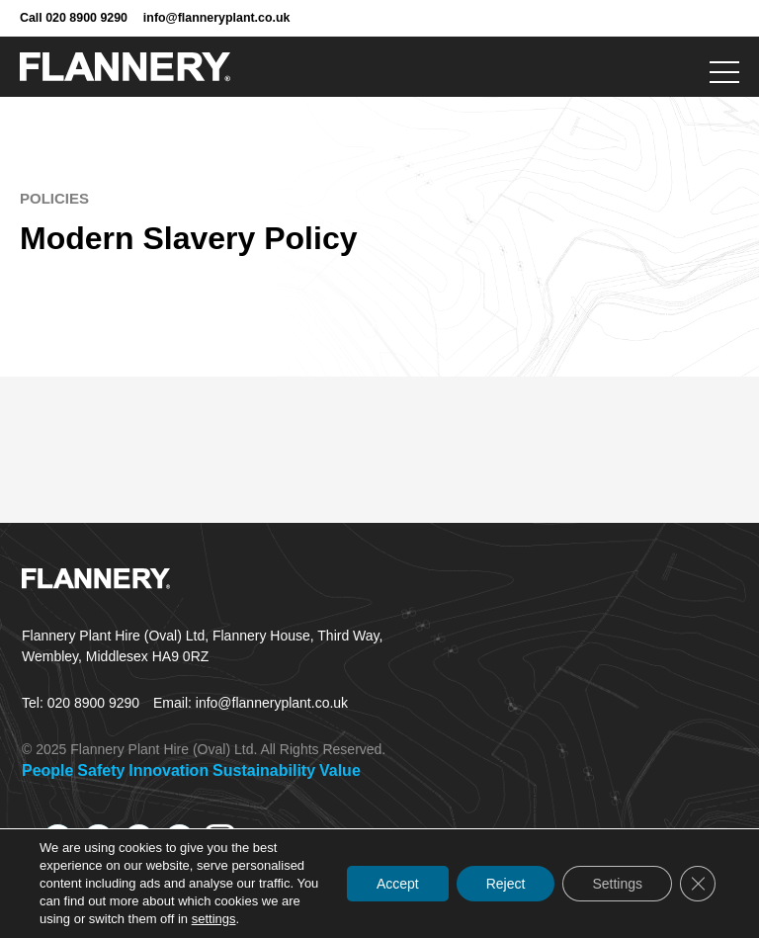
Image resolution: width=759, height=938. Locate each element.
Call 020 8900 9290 (73, 18)
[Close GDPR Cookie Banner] (698, 883)
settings (214, 918)
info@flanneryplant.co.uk (217, 18)
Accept (398, 884)
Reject (506, 884)
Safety (101, 770)
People (47, 770)
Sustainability (263, 770)
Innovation (168, 770)
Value (340, 770)
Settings (617, 884)
